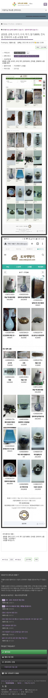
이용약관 (19, 683)
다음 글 (18, 559)
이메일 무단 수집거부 (29, 683)
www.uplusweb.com (7, 681)
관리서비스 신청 (8, 662)
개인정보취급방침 (9, 683)
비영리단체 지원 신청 (9, 667)
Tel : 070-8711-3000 (15, 689)
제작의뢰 (6, 652)
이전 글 (5, 559)
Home (4, 24)
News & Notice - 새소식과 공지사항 (14, 595)
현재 (11, 559)
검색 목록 (43, 47)
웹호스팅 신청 (7, 657)
